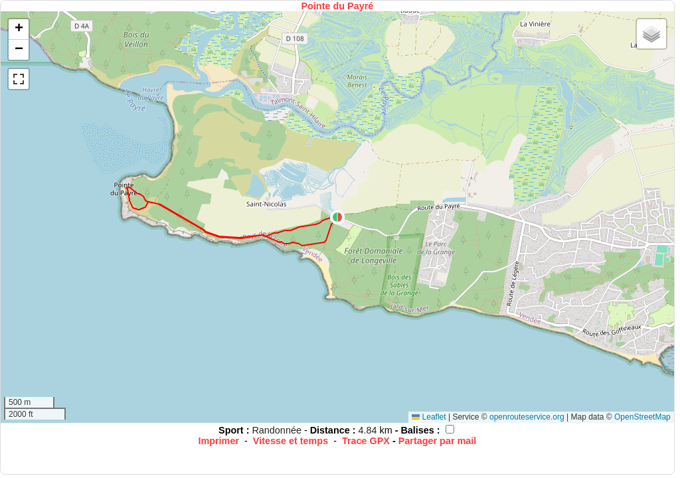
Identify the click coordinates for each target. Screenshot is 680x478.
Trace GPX (366, 441)
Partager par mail (437, 441)
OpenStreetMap (642, 417)
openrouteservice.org (526, 417)
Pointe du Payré (337, 6)
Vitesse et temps (290, 441)
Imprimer (218, 441)
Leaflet (429, 417)
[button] (337, 217)
